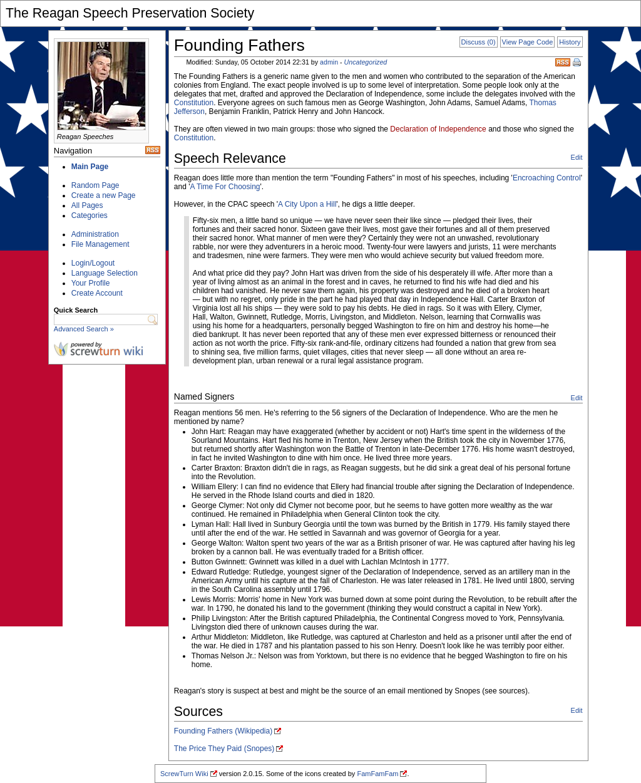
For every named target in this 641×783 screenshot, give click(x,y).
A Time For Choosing (225, 186)
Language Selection (104, 273)
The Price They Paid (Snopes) (224, 748)
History (569, 42)
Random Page (95, 185)
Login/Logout (93, 263)
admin (329, 62)
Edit (577, 157)
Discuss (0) (478, 42)
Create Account (97, 293)
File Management (100, 244)
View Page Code (527, 42)
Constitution (193, 102)
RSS (562, 62)
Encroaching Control (547, 178)
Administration (95, 234)
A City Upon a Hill (307, 204)
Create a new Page (103, 195)
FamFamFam (377, 773)
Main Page (89, 166)
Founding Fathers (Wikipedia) (223, 731)
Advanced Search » (84, 329)
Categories (89, 215)
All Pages (87, 205)
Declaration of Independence (438, 129)
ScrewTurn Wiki (184, 773)
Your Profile (90, 283)
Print (578, 63)
